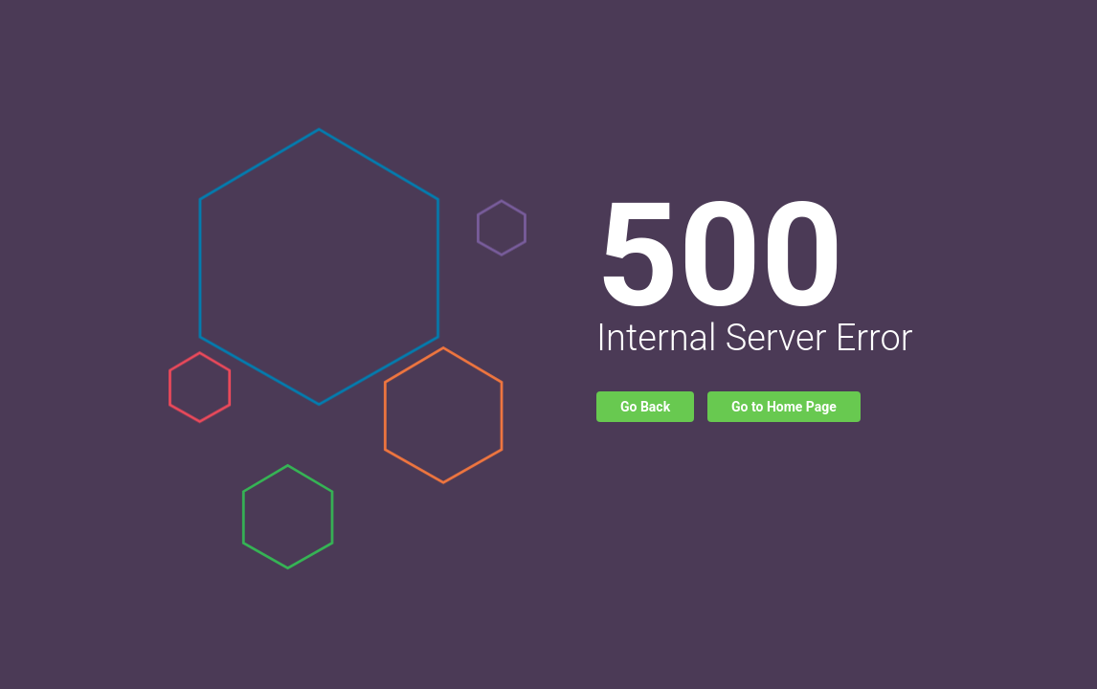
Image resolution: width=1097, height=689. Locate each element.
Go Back (645, 406)
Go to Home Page (784, 406)
